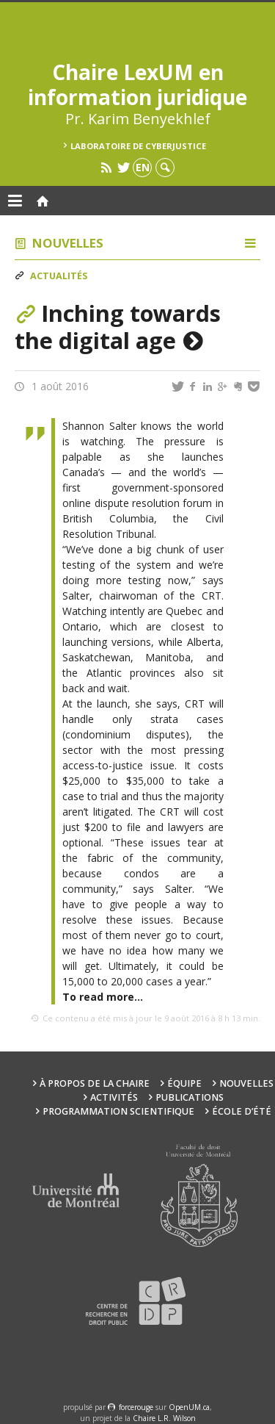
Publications (189, 1097)
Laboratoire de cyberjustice (138, 145)
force (136, 1407)
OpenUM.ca (189, 1407)
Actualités (58, 276)
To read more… (102, 997)
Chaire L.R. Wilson (164, 1418)
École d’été (241, 1111)
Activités (114, 1097)
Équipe (184, 1083)
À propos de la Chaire (95, 1083)
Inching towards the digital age (118, 327)
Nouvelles (67, 242)
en (143, 167)
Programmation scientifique (118, 1111)
